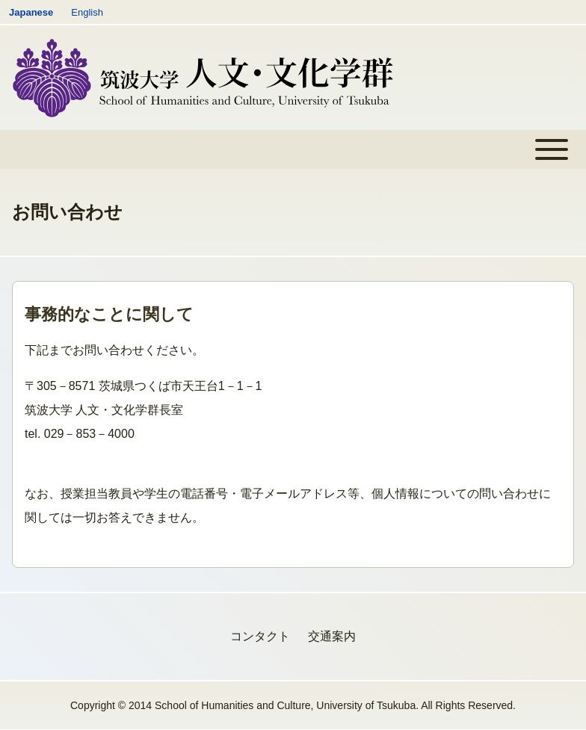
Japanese (31, 12)
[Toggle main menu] (293, 149)
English (87, 12)
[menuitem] (260, 636)
